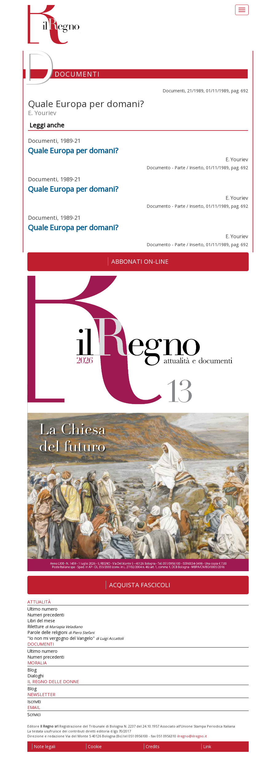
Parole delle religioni (60, 632)
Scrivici (34, 714)
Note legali (43, 746)
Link (206, 746)
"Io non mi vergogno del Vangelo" (75, 638)
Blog (32, 670)
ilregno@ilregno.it (192, 736)
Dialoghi (35, 676)
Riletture (54, 626)
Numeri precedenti (45, 615)
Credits (152, 746)
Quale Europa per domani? (73, 150)
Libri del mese (41, 621)
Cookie (94, 746)
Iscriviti (34, 701)
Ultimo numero (42, 609)
